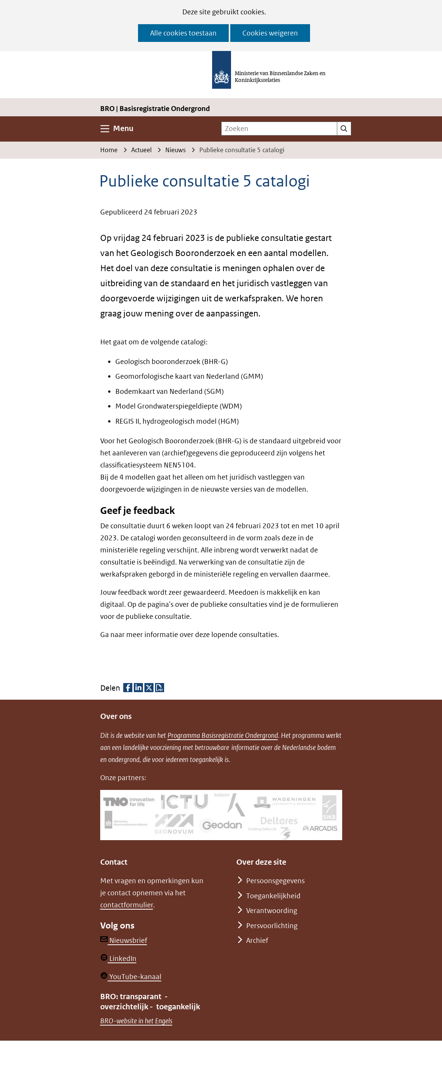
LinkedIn (118, 958)
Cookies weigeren (270, 33)
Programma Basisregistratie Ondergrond (222, 735)
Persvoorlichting (272, 925)
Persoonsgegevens (275, 880)
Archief (257, 940)
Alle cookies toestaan (183, 33)
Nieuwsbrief (123, 940)
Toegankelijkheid (273, 895)
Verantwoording (271, 910)
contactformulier (126, 905)
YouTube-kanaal (130, 976)
